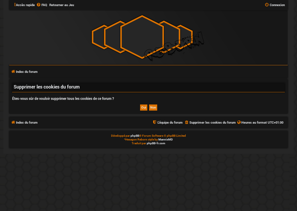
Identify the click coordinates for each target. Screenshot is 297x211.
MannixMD (165, 139)
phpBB (135, 136)
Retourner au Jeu (61, 5)
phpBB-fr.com (156, 143)
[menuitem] (41, 4)
